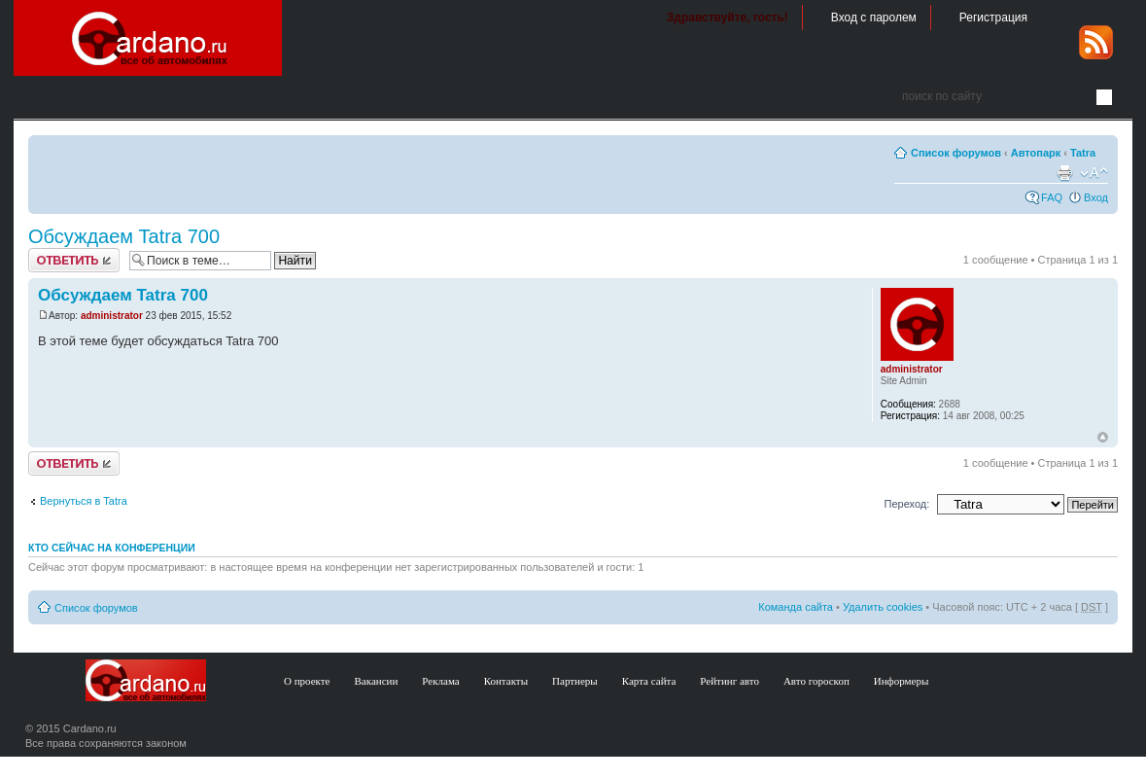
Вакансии (377, 681)
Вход (1096, 197)
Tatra (1082, 153)
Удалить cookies (882, 607)
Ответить (74, 260)
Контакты (506, 681)
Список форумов (956, 153)
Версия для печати (1064, 173)
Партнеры (575, 681)
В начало (1102, 438)
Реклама (440, 681)
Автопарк (1036, 153)
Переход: (907, 504)
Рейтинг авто (729, 681)
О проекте (307, 681)
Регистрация (993, 17)
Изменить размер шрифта (1094, 173)
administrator (112, 315)
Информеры (901, 681)
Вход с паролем (874, 17)
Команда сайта (795, 607)
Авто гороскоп (816, 681)
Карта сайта (649, 681)
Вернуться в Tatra (83, 501)
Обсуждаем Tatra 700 (124, 236)
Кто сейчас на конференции (111, 547)
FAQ (1051, 197)
